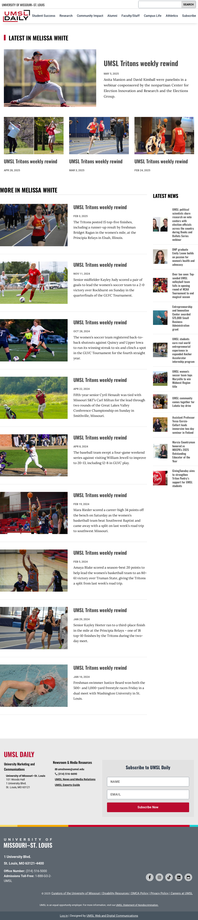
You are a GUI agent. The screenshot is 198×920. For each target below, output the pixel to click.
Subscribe (189, 16)
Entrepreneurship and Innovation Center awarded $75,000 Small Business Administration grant (182, 318)
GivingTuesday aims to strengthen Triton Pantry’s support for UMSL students (183, 478)
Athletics (172, 16)
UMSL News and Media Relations (75, 779)
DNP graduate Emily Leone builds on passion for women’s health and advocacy (183, 257)
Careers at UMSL (182, 893)
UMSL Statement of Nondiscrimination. (137, 905)
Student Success (43, 16)
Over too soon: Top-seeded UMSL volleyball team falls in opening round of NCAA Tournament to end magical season (183, 285)
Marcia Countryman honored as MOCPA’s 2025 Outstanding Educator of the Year (183, 451)
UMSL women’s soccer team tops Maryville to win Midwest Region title (182, 379)
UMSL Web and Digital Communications (112, 915)
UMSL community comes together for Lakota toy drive (183, 402)
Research (66, 16)
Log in (64, 915)
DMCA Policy (139, 893)
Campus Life (152, 16)
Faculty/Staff (131, 16)
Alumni (112, 16)
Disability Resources (115, 893)
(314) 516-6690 (67, 773)
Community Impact (90, 16)
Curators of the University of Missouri (75, 893)
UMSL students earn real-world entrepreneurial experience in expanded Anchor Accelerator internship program (183, 350)
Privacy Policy (159, 893)
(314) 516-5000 (36, 871)
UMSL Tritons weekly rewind (141, 63)
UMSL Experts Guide (67, 784)
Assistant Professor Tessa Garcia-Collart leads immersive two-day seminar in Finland (183, 425)
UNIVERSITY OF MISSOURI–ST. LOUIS (23, 5)
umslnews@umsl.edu (71, 769)
